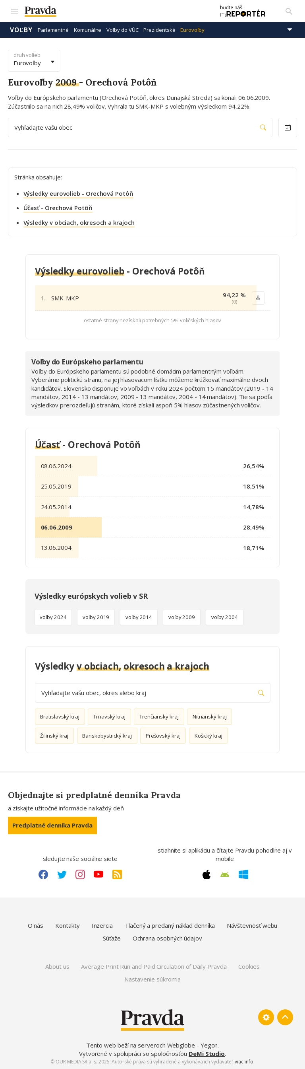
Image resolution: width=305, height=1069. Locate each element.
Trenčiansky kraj (159, 716)
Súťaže (112, 938)
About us (57, 966)
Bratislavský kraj (59, 716)
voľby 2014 (138, 617)
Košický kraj (208, 735)
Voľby (21, 29)
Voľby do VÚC (122, 29)
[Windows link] (243, 874)
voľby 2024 (53, 617)
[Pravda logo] (116, 11)
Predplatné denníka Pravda (52, 825)
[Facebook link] (43, 874)
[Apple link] (206, 874)
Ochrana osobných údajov (167, 938)
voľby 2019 (96, 617)
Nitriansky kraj (210, 716)
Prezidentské (159, 29)
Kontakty (67, 925)
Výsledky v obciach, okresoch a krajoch (79, 222)
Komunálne (87, 29)
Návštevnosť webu (252, 925)
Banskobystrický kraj (107, 735)
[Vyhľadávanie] (289, 11)
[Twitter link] (62, 874)
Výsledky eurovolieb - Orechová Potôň (78, 193)
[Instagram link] (80, 874)
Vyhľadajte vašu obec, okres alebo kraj (152, 693)
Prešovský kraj (163, 735)
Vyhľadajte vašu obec (140, 127)
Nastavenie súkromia (152, 979)
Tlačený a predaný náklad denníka (170, 925)
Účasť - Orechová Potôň (58, 208)
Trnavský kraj (109, 716)
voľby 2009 (181, 617)
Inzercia (102, 925)
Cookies (248, 966)
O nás (36, 925)
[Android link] (225, 874)
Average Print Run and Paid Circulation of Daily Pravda (153, 966)
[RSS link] (117, 874)
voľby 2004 (224, 617)
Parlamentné (53, 29)
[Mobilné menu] (14, 11)
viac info (244, 1061)
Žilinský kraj (54, 735)
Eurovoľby (192, 29)
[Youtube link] (98, 874)
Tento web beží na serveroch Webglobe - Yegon (152, 1045)
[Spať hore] (285, 1017)
